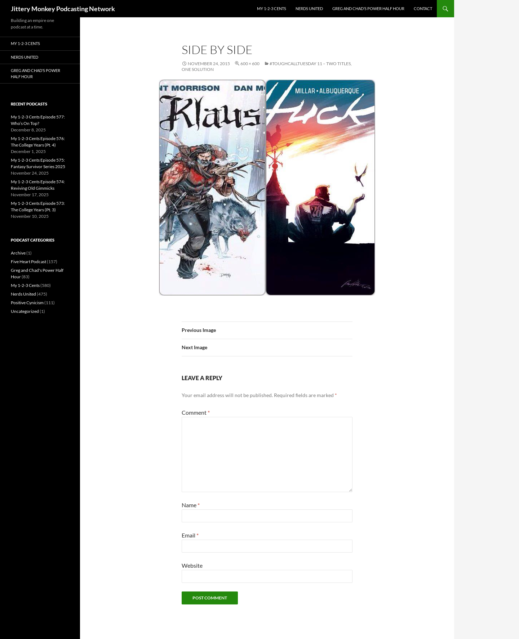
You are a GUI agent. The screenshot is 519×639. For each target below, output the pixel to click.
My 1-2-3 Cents (271, 8)
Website (192, 565)
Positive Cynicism (27, 302)
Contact (423, 8)
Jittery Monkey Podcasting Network (63, 9)
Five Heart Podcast (28, 261)
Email (190, 535)
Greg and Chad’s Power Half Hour (368, 8)
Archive (18, 253)
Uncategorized (25, 311)
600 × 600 (250, 63)
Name (191, 504)
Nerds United (309, 8)
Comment (196, 412)
